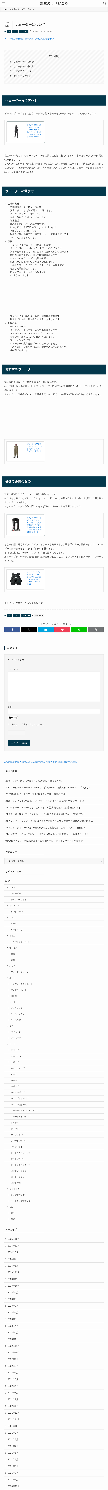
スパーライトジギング (21, 1116)
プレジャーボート (19, 990)
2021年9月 (13, 1433)
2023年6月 (13, 1312)
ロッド (12, 1044)
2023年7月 (13, 1306)
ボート (12, 978)
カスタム (13, 917)
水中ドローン (17, 912)
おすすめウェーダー (23, 71)
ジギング (15, 1086)
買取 (13, 960)
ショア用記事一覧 (19, 1104)
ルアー (12, 1026)
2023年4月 (13, 1326)
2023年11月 (14, 1279)
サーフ (14, 1074)
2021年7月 (13, 1446)
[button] (12, 629)
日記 (11, 1207)
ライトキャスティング (21, 1153)
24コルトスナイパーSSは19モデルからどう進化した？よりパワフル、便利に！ (45, 827)
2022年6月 (13, 1379)
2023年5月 (13, 1319)
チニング (15, 1129)
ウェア (15, 31)
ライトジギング (18, 1159)
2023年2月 (13, 1332)
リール (14, 924)
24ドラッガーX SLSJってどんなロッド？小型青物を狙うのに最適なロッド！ (44, 807)
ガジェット (14, 905)
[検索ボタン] (104, 3)
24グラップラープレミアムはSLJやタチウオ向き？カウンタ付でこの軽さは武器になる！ (50, 821)
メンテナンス (17, 1008)
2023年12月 (14, 1272)
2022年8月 (13, 1366)
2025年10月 (14, 1239)
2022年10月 (14, 1352)
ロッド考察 (16, 1183)
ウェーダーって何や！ (24, 61)
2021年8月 (13, 1439)
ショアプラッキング (20, 1098)
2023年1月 (13, 1339)
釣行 (13, 1213)
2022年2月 (13, 1399)
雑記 (13, 1219)
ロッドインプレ (18, 1177)
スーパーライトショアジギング (24, 1110)
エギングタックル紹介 (21, 942)
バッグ (12, 966)
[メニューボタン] (3, 3)
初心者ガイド (15, 1189)
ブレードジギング (19, 1140)
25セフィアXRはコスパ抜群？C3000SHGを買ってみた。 (34, 781)
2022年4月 (13, 1386)
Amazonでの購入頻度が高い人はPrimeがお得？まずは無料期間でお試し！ (41, 762)
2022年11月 (14, 1346)
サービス (13, 948)
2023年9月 (13, 1292)
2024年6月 (13, 1252)
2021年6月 (13, 1453)
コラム (12, 936)
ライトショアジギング (21, 1165)
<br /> (54, 418)
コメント (13, 669)
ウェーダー (24, 31)
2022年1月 (13, 1406)
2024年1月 (13, 1266)
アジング (15, 1050)
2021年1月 (13, 1479)
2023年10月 (14, 1286)
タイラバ (15, 1122)
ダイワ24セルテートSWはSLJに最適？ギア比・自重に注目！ (36, 794)
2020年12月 (14, 1486)
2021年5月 (13, 1459)
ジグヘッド (16, 1032)
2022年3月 (13, 1392)
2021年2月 (13, 1473)
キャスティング (18, 1068)
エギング (15, 1062)
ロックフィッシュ (19, 1171)
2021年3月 (13, 1466)
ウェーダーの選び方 (23, 66)
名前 (10, 707)
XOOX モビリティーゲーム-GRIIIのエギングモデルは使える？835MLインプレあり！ (48, 787)
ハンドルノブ (17, 930)
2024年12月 (14, 1246)
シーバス (15, 1080)
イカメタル (16, 1056)
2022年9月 (13, 1359)
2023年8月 (13, 1299)
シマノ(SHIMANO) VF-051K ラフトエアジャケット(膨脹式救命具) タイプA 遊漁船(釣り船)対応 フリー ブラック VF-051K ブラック (34, 525)
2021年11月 (14, 1419)
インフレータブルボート (22, 984)
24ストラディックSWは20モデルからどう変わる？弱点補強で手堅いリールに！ (45, 801)
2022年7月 (13, 1372)
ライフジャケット (19, 899)
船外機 (14, 996)
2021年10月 (14, 1426)
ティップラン (17, 1134)
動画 (13, 954)
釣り (9, 31)
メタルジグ (16, 1038)
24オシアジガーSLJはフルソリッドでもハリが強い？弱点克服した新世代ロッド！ (46, 834)
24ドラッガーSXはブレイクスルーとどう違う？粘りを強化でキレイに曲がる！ (45, 814)
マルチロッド (17, 1147)
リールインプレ (18, 1014)
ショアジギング (18, 1092)
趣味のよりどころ (54, 3)
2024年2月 (13, 1259)
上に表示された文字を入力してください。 (26, 724)
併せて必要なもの (22, 76)
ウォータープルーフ (20, 972)
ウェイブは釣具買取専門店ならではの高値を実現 (29, 39)
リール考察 (16, 1020)
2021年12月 (14, 1413)
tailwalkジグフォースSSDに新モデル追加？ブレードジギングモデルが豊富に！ (45, 841)
